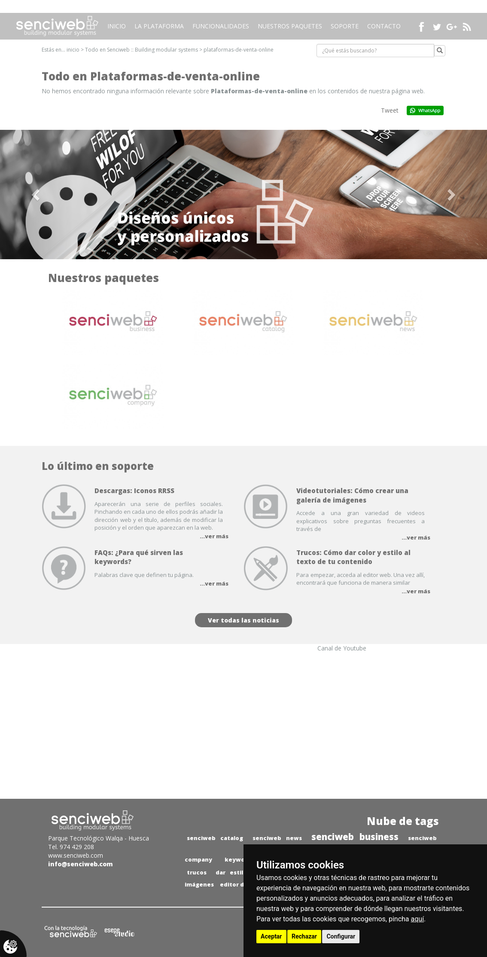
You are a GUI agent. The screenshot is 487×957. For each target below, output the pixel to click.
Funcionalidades (220, 26)
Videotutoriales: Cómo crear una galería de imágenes (352, 495)
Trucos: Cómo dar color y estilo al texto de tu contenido (353, 557)
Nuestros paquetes (290, 26)
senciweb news (277, 838)
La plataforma (159, 26)
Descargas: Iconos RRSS (134, 490)
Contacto (384, 26)
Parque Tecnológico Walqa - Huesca (98, 838)
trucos (197, 872)
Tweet (390, 110)
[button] (36, 194)
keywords (239, 859)
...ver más (214, 536)
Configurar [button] (340, 936)
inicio (73, 49)
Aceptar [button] (271, 936)
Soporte (345, 26)
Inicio (116, 26)
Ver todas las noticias (243, 620)
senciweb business (355, 837)
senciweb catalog (215, 838)
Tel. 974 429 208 (71, 847)
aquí (417, 919)
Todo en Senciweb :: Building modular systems (141, 49)
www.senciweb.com (75, 855)
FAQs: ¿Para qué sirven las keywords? (138, 557)
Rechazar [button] (304, 936)
